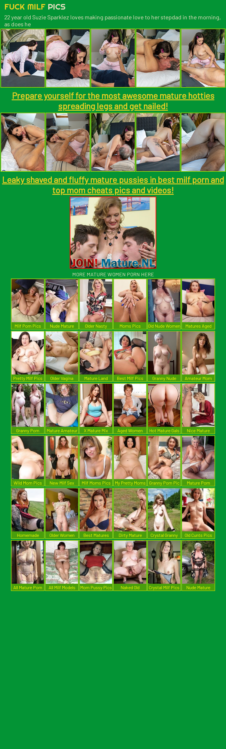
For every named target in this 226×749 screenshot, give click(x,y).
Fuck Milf (35, 6)
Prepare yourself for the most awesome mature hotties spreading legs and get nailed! (113, 100)
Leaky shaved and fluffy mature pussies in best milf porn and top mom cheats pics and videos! (113, 184)
